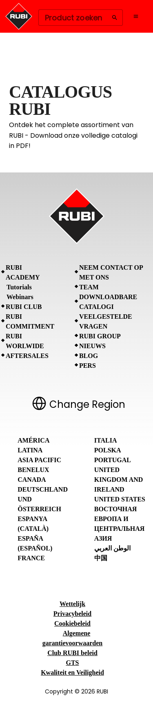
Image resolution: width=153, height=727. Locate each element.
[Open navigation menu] (136, 16)
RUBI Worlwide (25, 341)
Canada (32, 479)
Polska (107, 450)
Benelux (33, 469)
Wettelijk (72, 603)
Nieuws (92, 345)
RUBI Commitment (30, 321)
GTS (72, 662)
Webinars (20, 296)
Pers (87, 365)
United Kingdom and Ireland (118, 479)
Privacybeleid (72, 613)
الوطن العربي (112, 548)
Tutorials (19, 287)
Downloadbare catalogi (108, 301)
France (31, 558)
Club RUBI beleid (72, 652)
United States (119, 499)
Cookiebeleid (72, 623)
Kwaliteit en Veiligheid (72, 672)
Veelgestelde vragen (105, 321)
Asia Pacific (39, 459)
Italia (105, 440)
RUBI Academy (23, 272)
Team (89, 287)
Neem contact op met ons (111, 272)
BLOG (88, 355)
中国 (100, 558)
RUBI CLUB (24, 306)
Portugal (112, 459)
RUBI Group (100, 336)
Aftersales (27, 355)
